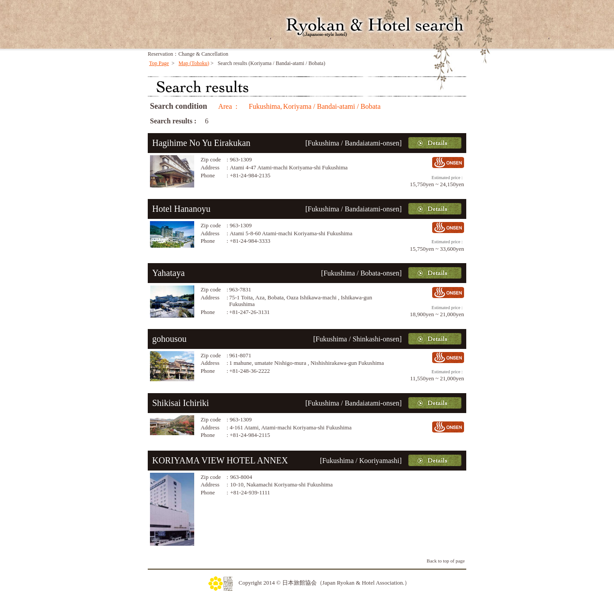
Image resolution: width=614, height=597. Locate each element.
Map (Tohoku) (194, 63)
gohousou (169, 339)
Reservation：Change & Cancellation (188, 54)
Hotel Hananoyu (181, 209)
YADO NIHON (198, 27)
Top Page (159, 63)
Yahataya (168, 273)
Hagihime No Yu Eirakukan (201, 143)
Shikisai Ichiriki (180, 403)
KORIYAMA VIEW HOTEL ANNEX (220, 460)
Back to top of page (446, 560)
